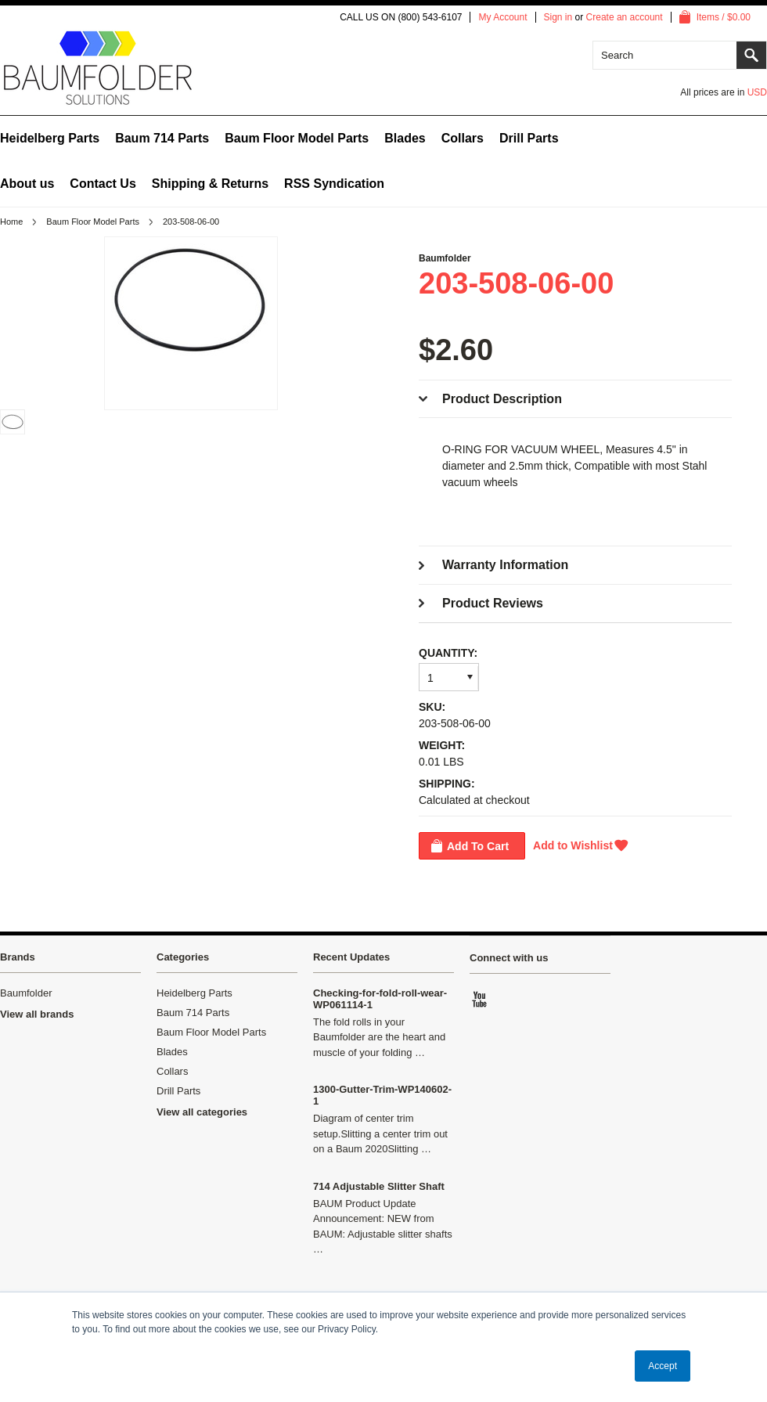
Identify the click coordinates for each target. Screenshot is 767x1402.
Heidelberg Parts (49, 138)
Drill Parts (529, 138)
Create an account (624, 17)
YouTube (481, 999)
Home (11, 221)
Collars (462, 138)
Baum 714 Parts (162, 138)
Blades (404, 138)
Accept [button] (662, 1366)
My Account (502, 17)
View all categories (202, 1112)
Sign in (558, 17)
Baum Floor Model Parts (297, 138)
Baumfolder (445, 258)
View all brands (37, 1014)
